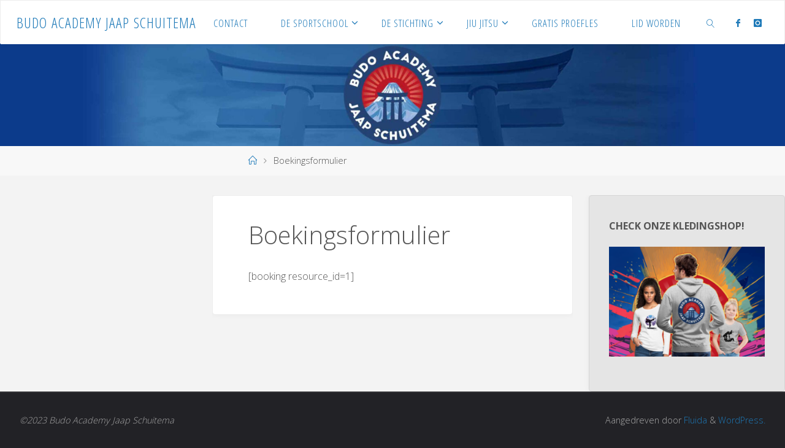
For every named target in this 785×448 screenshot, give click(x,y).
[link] (710, 22)
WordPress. (741, 420)
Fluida (694, 420)
